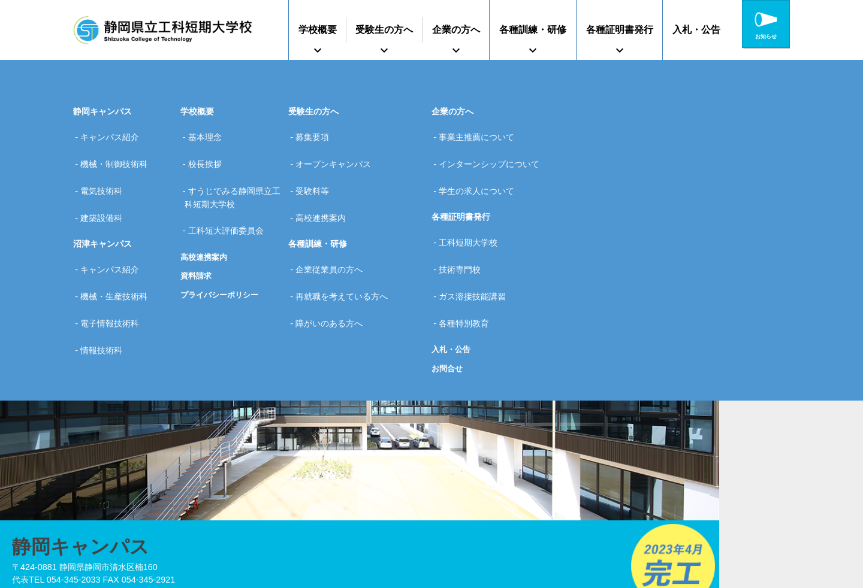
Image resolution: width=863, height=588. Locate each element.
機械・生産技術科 (118, 252)
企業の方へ (456, 30)
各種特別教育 (468, 272)
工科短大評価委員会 (229, 203)
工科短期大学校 (472, 215)
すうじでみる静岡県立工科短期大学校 (234, 177)
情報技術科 (105, 290)
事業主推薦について (480, 133)
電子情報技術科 (114, 272)
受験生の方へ (384, 30)
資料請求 (197, 243)
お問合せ (448, 312)
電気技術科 (105, 171)
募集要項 (316, 133)
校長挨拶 (208, 152)
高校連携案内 (205, 224)
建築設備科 (105, 190)
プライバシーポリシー (222, 263)
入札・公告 (696, 30)
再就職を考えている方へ (346, 252)
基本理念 (208, 133)
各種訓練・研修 (532, 30)
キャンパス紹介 (114, 133)
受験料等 (316, 171)
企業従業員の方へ (333, 233)
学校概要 (317, 30)
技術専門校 (464, 233)
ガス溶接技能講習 (476, 252)
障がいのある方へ (333, 272)
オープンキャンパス (337, 152)
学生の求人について (480, 171)
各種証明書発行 (619, 30)
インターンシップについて (493, 152)
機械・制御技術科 (118, 152)
